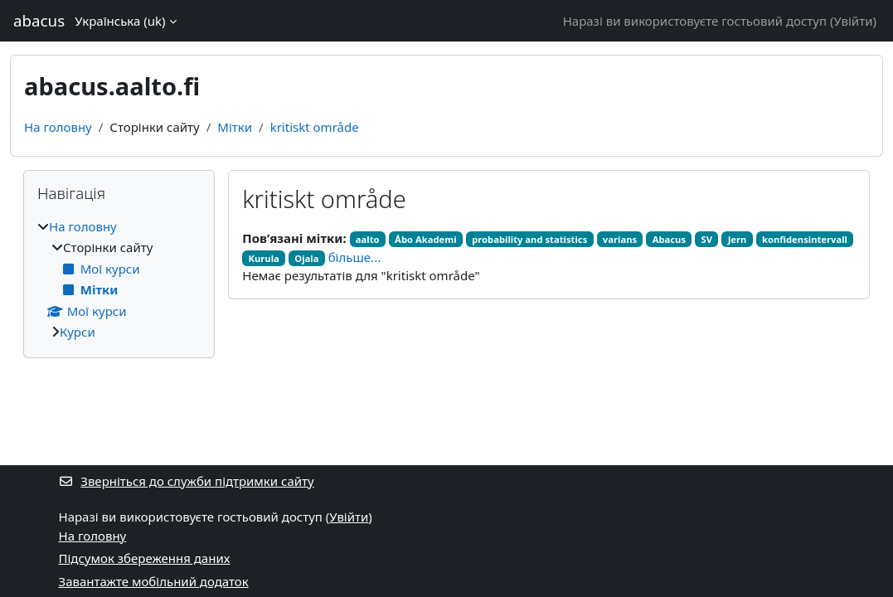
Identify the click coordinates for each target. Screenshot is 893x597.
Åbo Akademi (426, 239)
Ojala (306, 258)
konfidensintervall (804, 239)
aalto (368, 239)
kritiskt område (314, 127)
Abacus (669, 239)
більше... (354, 257)
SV (707, 239)
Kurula (264, 258)
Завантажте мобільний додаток (154, 581)
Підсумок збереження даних (145, 558)
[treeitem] (119, 279)
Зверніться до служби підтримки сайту (186, 481)
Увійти (852, 20)
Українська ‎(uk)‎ (120, 20)
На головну (58, 127)
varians (620, 239)
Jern (737, 239)
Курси (77, 331)
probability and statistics (529, 239)
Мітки (234, 127)
